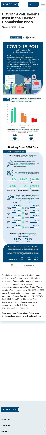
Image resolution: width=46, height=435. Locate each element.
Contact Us (33, 4)
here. (26, 313)
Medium (5, 316)
